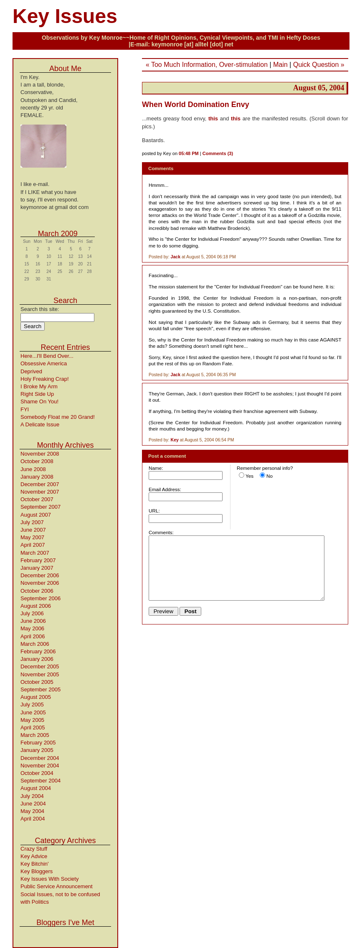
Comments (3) (218, 153)
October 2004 (36, 773)
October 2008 (36, 461)
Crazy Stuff (33, 849)
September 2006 (40, 598)
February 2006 (38, 651)
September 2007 (40, 507)
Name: (156, 468)
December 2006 (39, 575)
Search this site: (39, 309)
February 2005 (38, 742)
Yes (249, 476)
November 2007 (39, 492)
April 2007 (32, 545)
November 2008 (39, 454)
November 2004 (39, 765)
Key (175, 439)
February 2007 (38, 560)
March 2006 (34, 644)
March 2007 (34, 553)
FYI (24, 409)
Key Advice (33, 856)
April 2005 (32, 727)
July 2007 (32, 522)
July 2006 (32, 613)
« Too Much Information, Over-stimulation (207, 64)
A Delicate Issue (39, 424)
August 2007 (35, 515)
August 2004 (35, 788)
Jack (175, 256)
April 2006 (32, 636)
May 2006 (32, 628)
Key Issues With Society (49, 879)
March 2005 (34, 735)
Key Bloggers (36, 871)
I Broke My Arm (39, 386)
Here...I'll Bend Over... (46, 356)
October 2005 (36, 682)
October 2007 (36, 499)
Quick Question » (318, 64)
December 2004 (39, 758)
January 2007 (36, 568)
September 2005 (40, 689)
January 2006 (36, 659)
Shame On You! (39, 401)
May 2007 (32, 537)
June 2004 (33, 803)
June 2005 (33, 712)
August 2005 (35, 697)
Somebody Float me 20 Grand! (57, 417)
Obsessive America (43, 363)
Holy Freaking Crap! (44, 379)
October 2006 (36, 591)
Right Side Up (37, 394)
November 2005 (39, 674)
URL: (154, 510)
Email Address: (165, 489)
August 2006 (35, 606)
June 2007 (33, 530)
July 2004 (32, 796)
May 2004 (32, 811)
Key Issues (65, 16)
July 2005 (32, 704)
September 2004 (40, 780)
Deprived (31, 371)
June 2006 (33, 621)
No (269, 476)
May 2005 (32, 720)
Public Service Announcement (56, 886)
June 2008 (33, 469)
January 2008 (36, 477)
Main (280, 64)
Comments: (161, 532)
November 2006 (39, 583)
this (213, 118)
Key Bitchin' (34, 864)
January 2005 (36, 750)
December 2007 (39, 484)
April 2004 (32, 818)
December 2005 (39, 666)
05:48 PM (189, 153)
